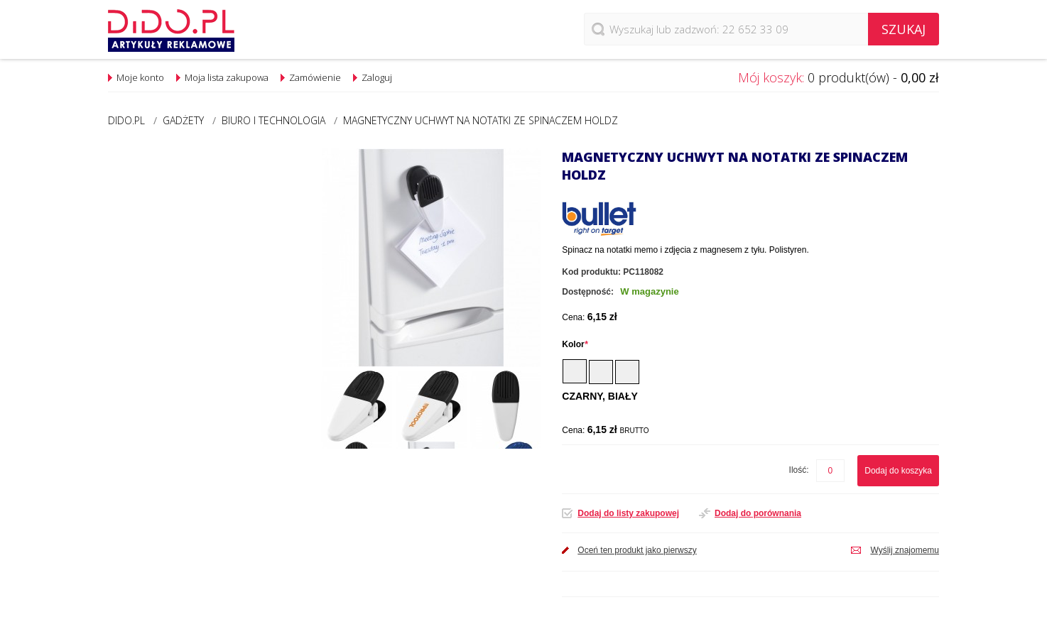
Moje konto (140, 77)
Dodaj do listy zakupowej (628, 513)
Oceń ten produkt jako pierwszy (636, 550)
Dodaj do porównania (758, 513)
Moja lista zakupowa (226, 77)
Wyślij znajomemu (904, 550)
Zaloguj (377, 77)
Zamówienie (315, 77)
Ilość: (799, 470)
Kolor (574, 344)
